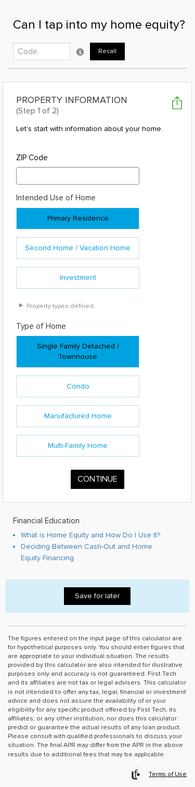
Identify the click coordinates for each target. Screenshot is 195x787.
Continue (97, 471)
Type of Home (41, 317)
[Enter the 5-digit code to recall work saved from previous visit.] (41, 51)
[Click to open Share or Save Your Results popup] (177, 103)
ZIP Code (32, 148)
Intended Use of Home (56, 189)
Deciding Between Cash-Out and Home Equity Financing (86, 543)
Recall (107, 51)
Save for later (97, 587)
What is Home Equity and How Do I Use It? (90, 526)
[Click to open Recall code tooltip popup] (80, 51)
